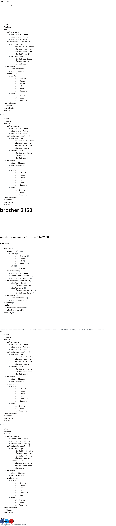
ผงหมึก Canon (19, 81)
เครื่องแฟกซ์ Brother (18, 69)
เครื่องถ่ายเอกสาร (13, 32)
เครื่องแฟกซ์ (11, 66)
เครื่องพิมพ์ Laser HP (21, 64)
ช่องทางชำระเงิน (9, 108)
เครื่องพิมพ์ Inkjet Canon (23, 49)
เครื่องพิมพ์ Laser (17, 56)
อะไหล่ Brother (19, 96)
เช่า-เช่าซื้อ (7, 305)
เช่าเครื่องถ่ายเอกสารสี (14, 310)
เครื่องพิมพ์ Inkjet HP (22, 54)
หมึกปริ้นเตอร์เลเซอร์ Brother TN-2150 (24, 237)
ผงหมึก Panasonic (21, 88)
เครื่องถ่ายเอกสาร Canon (19, 34)
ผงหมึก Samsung (20, 91)
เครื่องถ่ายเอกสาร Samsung (20, 39)
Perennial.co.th (6, 5)
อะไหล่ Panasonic (20, 101)
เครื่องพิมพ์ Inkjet (17, 44)
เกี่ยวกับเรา (7, 27)
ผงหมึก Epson (19, 83)
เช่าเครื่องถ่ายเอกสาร (10, 103)
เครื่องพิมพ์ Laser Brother (23, 59)
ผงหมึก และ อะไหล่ (13, 74)
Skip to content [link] (6, 1)
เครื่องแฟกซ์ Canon (17, 71)
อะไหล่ (13, 93)
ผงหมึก (13, 76)
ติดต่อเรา (7, 110)
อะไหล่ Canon (19, 98)
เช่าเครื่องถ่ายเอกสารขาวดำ (16, 308)
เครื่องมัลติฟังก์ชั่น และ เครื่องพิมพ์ (18, 42)
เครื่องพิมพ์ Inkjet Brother (24, 47)
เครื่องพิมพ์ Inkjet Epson (23, 51)
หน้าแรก (6, 24)
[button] (58, 115)
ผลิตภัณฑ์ (7, 29)
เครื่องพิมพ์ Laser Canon (23, 61)
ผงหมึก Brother (20, 78)
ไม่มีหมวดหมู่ (8, 312)
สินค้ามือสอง (8, 106)
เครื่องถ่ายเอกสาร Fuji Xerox (21, 37)
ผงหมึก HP (18, 86)
